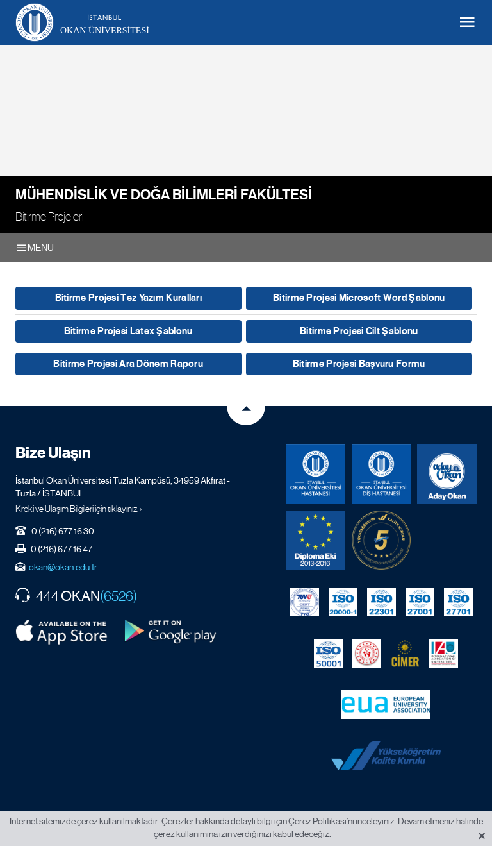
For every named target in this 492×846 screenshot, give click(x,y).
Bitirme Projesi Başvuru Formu (359, 363)
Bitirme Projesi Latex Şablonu (128, 331)
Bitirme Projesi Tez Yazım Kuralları (128, 297)
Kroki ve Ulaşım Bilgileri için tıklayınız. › (78, 508)
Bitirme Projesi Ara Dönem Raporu (128, 363)
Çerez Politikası (317, 821)
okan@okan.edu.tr (63, 567)
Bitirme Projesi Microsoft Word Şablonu (359, 297)
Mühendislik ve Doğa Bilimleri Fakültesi (163, 194)
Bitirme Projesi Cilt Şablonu (359, 331)
